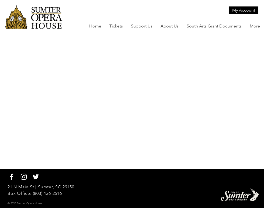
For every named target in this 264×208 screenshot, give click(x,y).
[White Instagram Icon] (24, 177)
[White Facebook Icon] (12, 177)
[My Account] (243, 10)
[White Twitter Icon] (36, 177)
